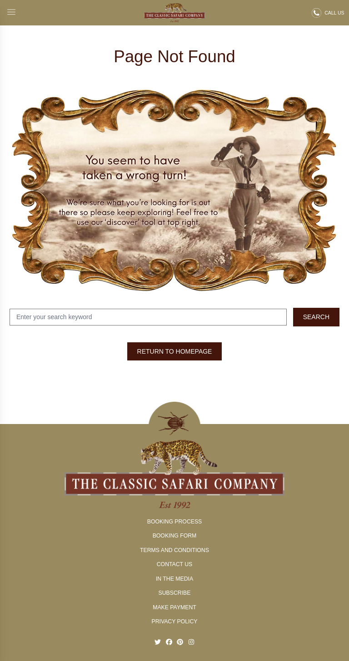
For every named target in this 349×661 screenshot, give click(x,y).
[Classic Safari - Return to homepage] (174, 12)
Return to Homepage (174, 351)
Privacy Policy (175, 621)
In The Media (174, 579)
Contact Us (175, 564)
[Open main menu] (11, 13)
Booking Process (174, 521)
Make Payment (174, 607)
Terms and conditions (174, 550)
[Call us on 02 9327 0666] (328, 13)
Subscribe (175, 593)
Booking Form (175, 536)
